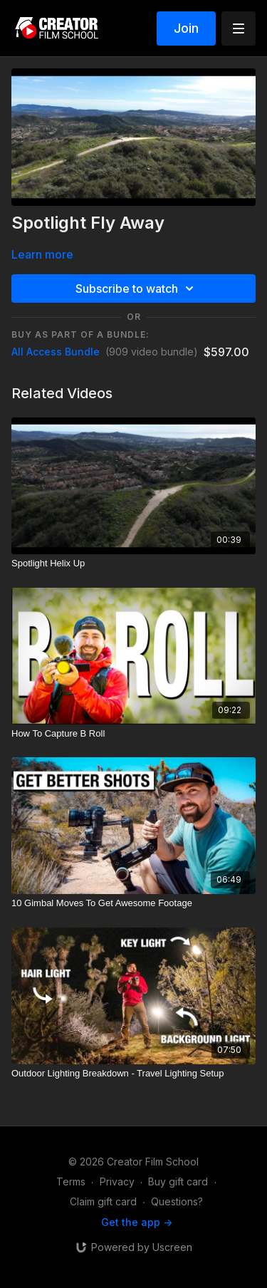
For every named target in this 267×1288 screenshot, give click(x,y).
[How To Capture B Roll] (133, 734)
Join (186, 28)
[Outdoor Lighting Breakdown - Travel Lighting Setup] (133, 1073)
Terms (70, 1181)
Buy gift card (178, 1181)
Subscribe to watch (136, 288)
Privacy (117, 1181)
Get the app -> (136, 1222)
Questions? (177, 1201)
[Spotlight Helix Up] (133, 563)
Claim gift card (103, 1201)
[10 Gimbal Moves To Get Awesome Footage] (133, 903)
